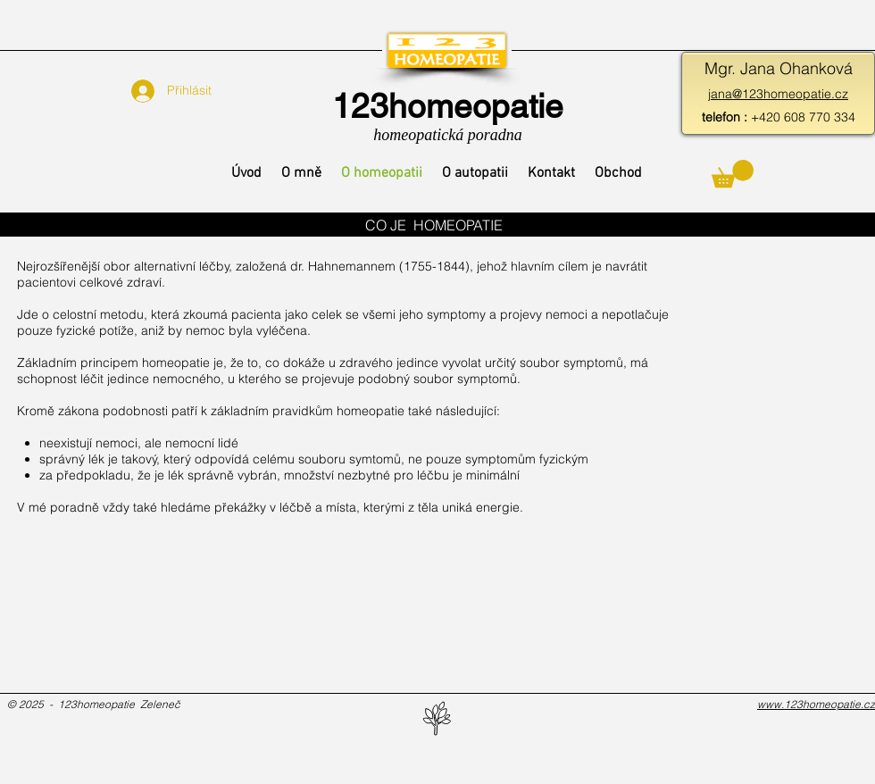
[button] (733, 174)
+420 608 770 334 (778, 117)
